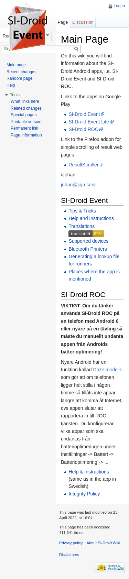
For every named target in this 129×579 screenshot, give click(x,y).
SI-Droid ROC (83, 129)
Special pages (23, 114)
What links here (25, 101)
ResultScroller (83, 164)
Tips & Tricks (82, 211)
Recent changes (21, 71)
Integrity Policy (84, 493)
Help (11, 85)
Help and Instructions (91, 218)
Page (62, 22)
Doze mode (105, 369)
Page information (26, 135)
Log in (119, 5)
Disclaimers (69, 555)
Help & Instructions (88, 471)
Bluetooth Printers (87, 249)
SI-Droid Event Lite (88, 121)
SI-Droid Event (84, 114)
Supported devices (88, 241)
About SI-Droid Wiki (103, 543)
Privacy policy (71, 543)
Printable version (26, 121)
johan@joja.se (76, 184)
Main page (16, 65)
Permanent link (24, 128)
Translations (81, 226)
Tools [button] (15, 94)
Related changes (26, 108)
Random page (19, 78)
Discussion (83, 22)
